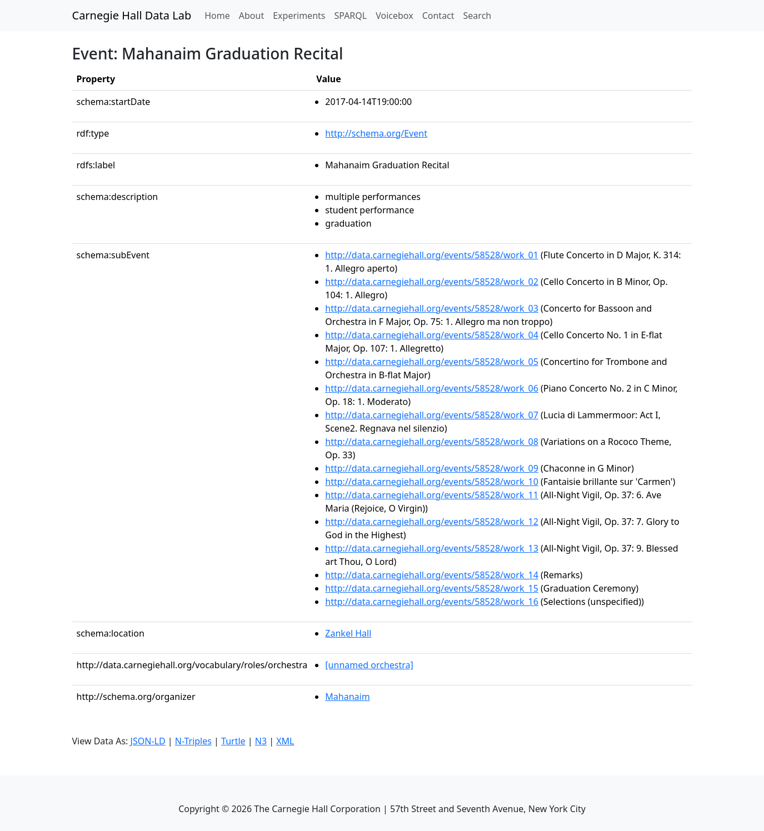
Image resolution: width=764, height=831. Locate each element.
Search (477, 15)
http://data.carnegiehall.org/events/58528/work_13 (431, 548)
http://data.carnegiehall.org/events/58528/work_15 (431, 588)
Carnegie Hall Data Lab (132, 15)
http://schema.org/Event (376, 133)
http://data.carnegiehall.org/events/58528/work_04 (431, 335)
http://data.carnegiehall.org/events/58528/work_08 (431, 441)
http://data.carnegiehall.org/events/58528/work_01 (431, 255)
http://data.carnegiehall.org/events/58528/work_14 (431, 575)
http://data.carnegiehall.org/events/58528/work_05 (431, 362)
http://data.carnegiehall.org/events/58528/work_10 (431, 481)
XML (285, 741)
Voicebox (394, 15)
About (251, 15)
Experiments (299, 15)
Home (219, 15)
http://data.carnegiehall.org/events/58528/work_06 (431, 388)
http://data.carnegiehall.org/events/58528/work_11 (431, 495)
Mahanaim (347, 696)
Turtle (233, 741)
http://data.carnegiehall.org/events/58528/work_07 (431, 415)
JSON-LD (148, 741)
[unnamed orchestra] (369, 665)
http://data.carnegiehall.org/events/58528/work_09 (431, 468)
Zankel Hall (348, 633)
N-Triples (193, 741)
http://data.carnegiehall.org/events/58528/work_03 (431, 308)
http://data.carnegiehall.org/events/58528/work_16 (431, 601)
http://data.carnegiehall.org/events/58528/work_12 (431, 521)
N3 (261, 741)
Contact (438, 15)
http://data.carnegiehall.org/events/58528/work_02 (431, 282)
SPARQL (350, 15)
